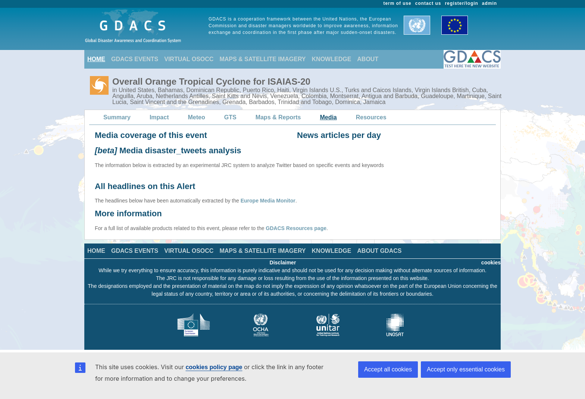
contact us (428, 3)
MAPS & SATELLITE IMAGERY (262, 59)
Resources (371, 117)
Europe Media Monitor (268, 201)
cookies (491, 263)
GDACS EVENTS (134, 59)
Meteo (196, 117)
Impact (159, 117)
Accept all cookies (388, 369)
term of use (398, 3)
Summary (117, 117)
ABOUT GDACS (379, 251)
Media (328, 117)
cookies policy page (213, 367)
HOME (96, 59)
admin (489, 3)
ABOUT (367, 59)
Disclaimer (283, 263)
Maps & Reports (278, 117)
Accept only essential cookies (466, 369)
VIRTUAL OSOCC (188, 59)
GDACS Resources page (296, 228)
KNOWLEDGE (331, 59)
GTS (230, 117)
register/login (461, 3)
